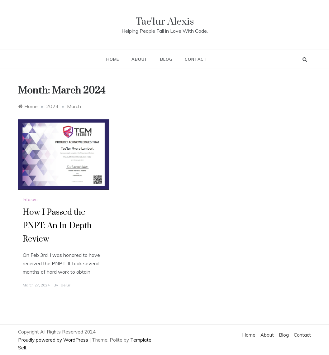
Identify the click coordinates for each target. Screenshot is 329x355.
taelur (64, 285)
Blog (166, 59)
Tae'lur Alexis (165, 22)
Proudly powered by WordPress (53, 340)
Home (112, 59)
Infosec (30, 199)
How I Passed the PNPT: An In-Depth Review (57, 225)
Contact (196, 59)
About (139, 59)
